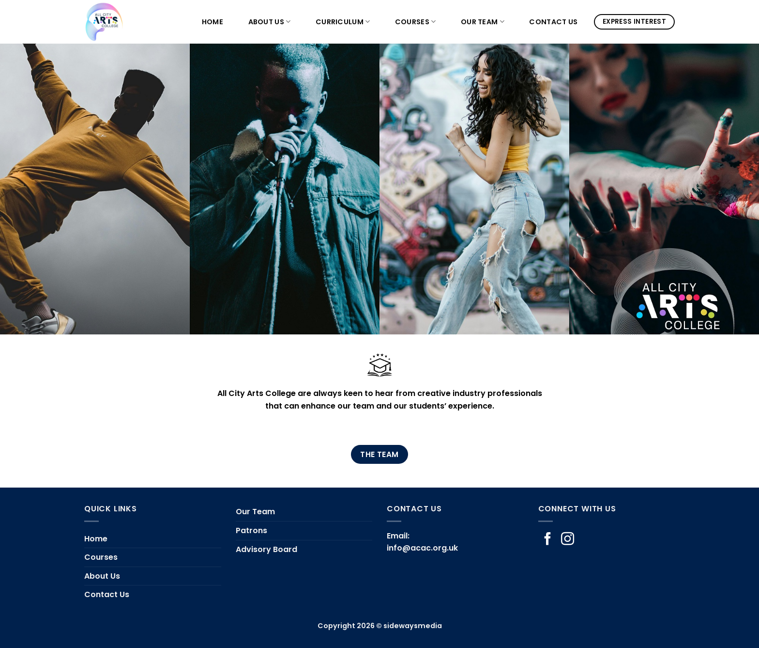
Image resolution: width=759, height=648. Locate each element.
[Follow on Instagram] (567, 540)
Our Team (482, 22)
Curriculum (343, 22)
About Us (269, 22)
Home (212, 22)
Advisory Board (266, 549)
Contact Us (553, 22)
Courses (415, 22)
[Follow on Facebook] (547, 540)
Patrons (251, 530)
